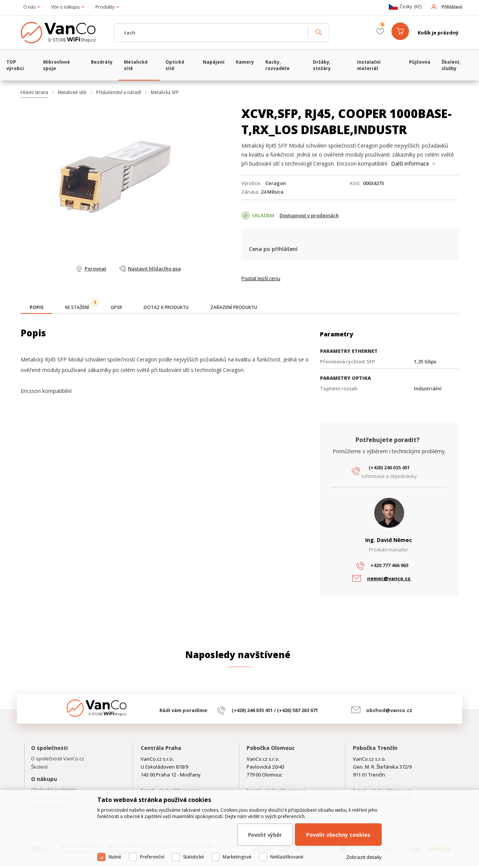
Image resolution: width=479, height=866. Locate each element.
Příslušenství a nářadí (118, 92)
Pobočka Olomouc (271, 747)
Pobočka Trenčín (375, 747)
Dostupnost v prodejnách (309, 215)
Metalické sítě (72, 92)
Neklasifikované (286, 857)
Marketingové (237, 857)
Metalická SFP (165, 92)
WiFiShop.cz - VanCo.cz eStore (64, 33)
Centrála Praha (161, 747)
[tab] (36, 308)
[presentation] (36, 307)
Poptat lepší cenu (260, 278)
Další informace (410, 163)
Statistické (193, 857)
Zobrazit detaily (364, 857)
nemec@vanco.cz (389, 578)
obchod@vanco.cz (389, 710)
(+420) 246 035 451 (389, 467)
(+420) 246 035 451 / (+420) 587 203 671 (275, 710)
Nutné (115, 857)
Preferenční (152, 857)
